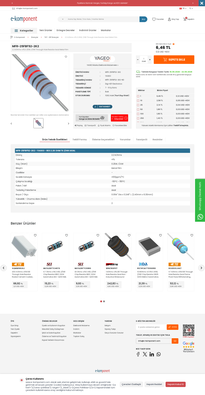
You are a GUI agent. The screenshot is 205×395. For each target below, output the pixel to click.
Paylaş (79, 125)
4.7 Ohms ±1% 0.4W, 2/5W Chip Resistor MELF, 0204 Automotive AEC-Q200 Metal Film (55, 274)
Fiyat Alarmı (104, 125)
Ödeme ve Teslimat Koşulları (54, 336)
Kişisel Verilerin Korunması (53, 340)
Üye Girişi (14, 325)
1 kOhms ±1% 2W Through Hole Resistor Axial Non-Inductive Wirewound (117, 274)
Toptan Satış (78, 336)
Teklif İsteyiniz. (181, 125)
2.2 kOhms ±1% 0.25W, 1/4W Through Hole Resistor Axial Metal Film (91, 37)
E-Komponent (18, 37)
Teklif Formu (79, 139)
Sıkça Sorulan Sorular (114, 333)
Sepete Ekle (174, 60)
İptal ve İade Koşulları (51, 333)
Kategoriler (24, 30)
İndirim (76, 329)
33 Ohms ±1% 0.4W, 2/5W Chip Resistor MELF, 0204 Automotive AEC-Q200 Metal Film (87, 274)
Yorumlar (125, 139)
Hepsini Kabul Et (175, 384)
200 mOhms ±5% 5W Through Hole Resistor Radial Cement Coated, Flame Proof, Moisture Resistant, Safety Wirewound (22, 274)
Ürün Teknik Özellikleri (54, 139)
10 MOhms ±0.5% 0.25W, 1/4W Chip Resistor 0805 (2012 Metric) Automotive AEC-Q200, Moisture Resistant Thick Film (147, 274)
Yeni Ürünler (45, 30)
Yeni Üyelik (15, 329)
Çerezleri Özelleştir (131, 384)
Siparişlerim (16, 336)
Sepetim (14, 333)
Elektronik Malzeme (81, 325)
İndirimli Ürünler (88, 30)
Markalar (106, 30)
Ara (143, 19)
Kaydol (172, 327)
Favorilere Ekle (120, 125)
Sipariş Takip (110, 329)
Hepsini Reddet (154, 384)
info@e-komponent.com (25, 8)
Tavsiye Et (90, 125)
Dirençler (34, 37)
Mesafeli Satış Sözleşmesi (53, 329)
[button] (12, 3)
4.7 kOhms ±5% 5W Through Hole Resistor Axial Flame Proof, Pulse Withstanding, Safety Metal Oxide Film (181, 274)
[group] (40, 83)
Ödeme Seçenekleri (103, 139)
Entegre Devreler (66, 30)
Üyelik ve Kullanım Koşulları (53, 325)
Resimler (158, 139)
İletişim (108, 325)
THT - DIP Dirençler (51, 37)
